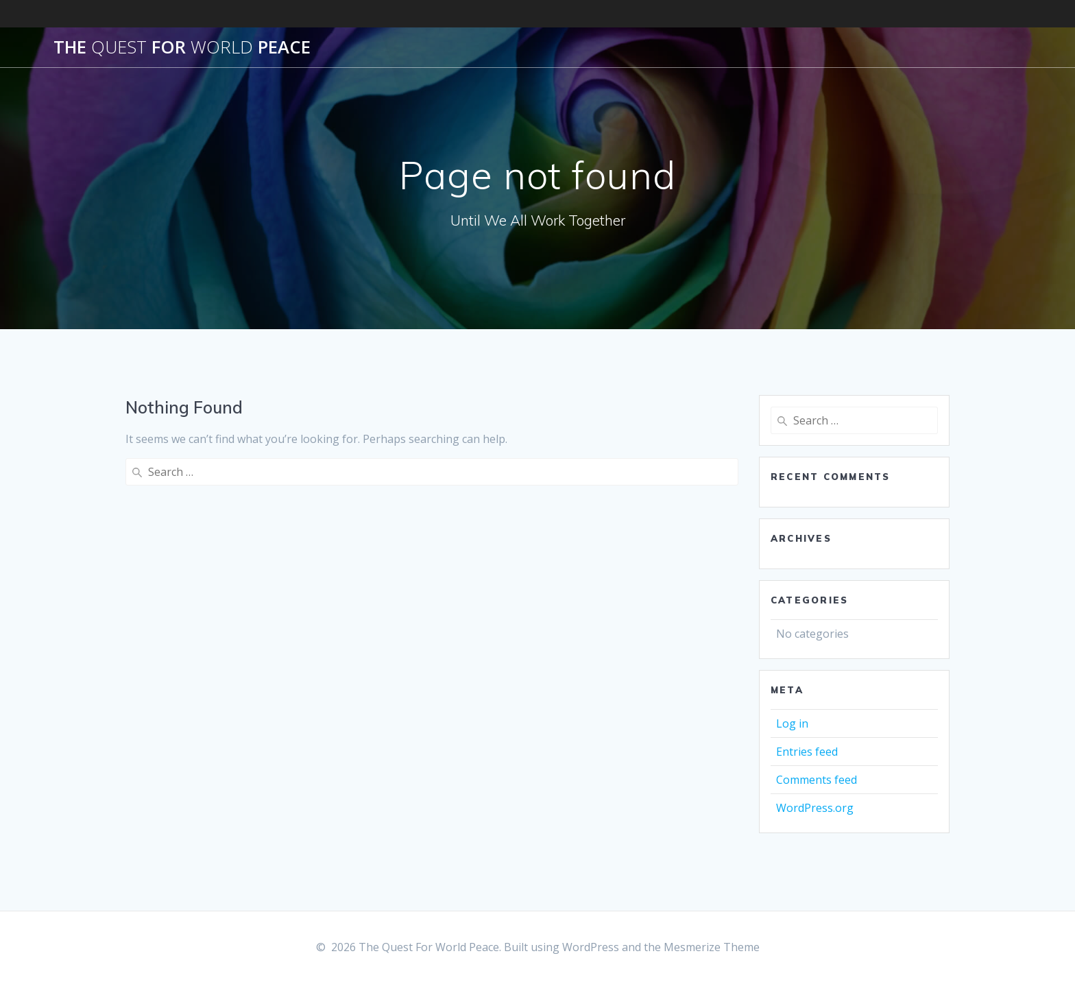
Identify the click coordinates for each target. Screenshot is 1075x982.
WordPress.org (815, 807)
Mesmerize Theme (712, 947)
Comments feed (816, 779)
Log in (792, 723)
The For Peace (182, 47)
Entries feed (807, 751)
